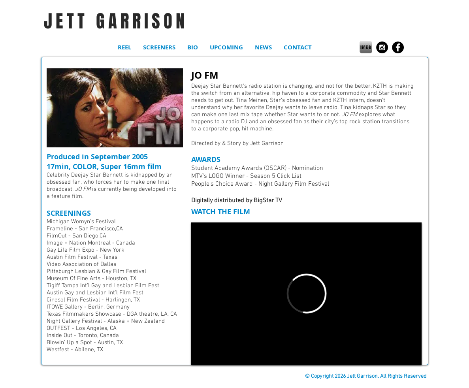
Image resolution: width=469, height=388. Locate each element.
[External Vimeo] (306, 293)
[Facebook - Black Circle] (398, 47)
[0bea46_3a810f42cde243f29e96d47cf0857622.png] (366, 47)
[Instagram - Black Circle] (382, 47)
